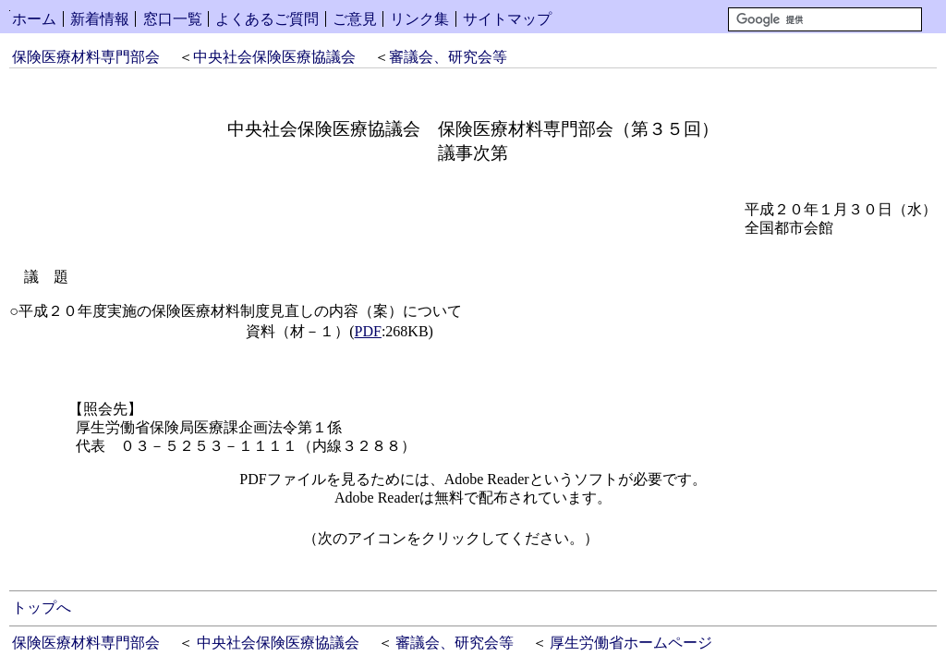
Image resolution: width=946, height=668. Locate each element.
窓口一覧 (172, 19)
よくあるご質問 (267, 19)
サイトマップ (507, 19)
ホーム (34, 19)
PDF (368, 331)
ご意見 (355, 19)
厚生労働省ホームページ (631, 642)
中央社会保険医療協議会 (274, 57)
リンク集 (419, 19)
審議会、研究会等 (448, 57)
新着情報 (99, 19)
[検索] (825, 19)
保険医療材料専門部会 (86, 57)
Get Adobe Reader (658, 544)
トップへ (41, 607)
